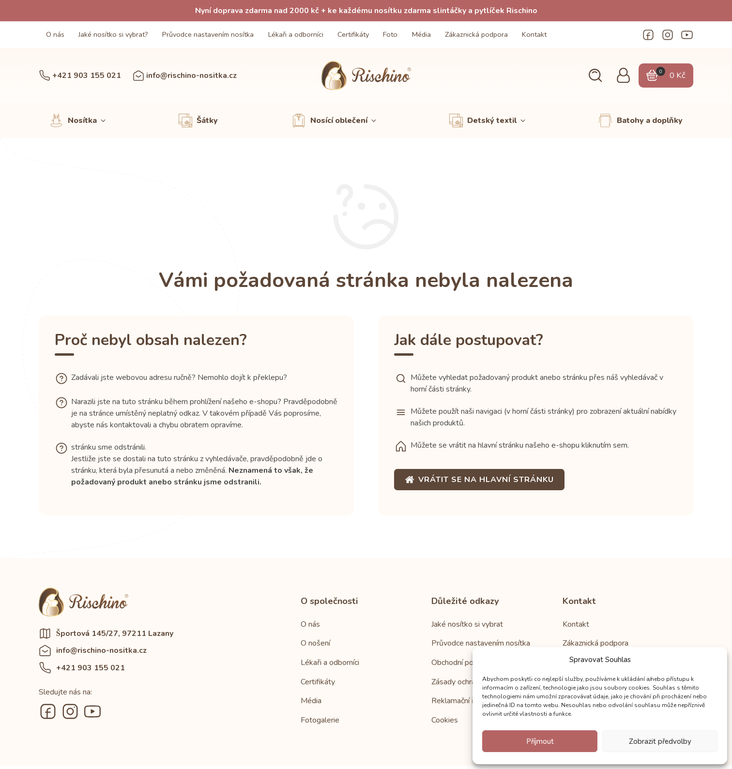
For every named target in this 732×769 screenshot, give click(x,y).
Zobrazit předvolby (660, 741)
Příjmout (540, 741)
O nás (55, 34)
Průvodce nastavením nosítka (208, 34)
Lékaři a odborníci (295, 34)
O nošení (315, 643)
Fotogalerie (320, 720)
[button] (595, 76)
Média (421, 34)
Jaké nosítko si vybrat (467, 624)
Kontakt (534, 34)
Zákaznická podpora (476, 34)
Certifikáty (353, 34)
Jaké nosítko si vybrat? (113, 34)
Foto (390, 34)
